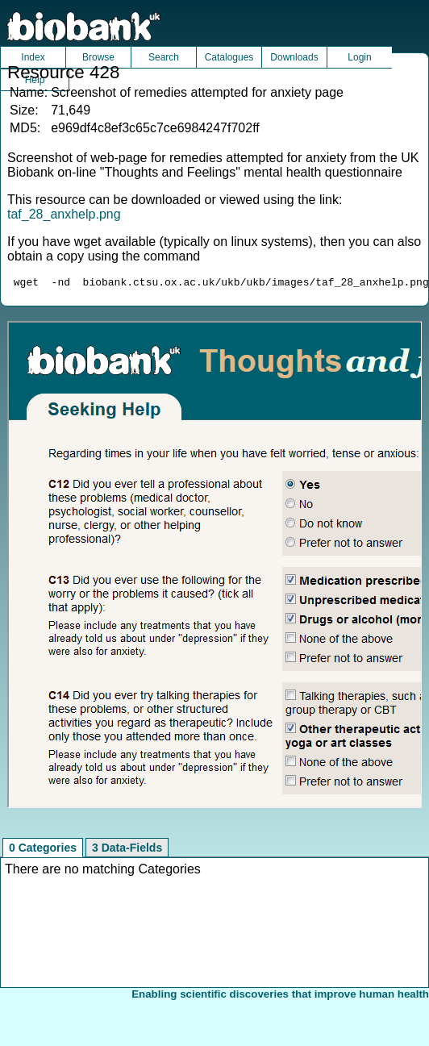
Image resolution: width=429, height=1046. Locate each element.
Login (359, 57)
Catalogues (229, 57)
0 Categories (43, 850)
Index (32, 57)
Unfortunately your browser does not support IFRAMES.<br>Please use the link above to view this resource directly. (215, 567)
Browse (98, 57)
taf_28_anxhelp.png (64, 214)
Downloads (294, 57)
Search (163, 57)
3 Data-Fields (127, 850)
